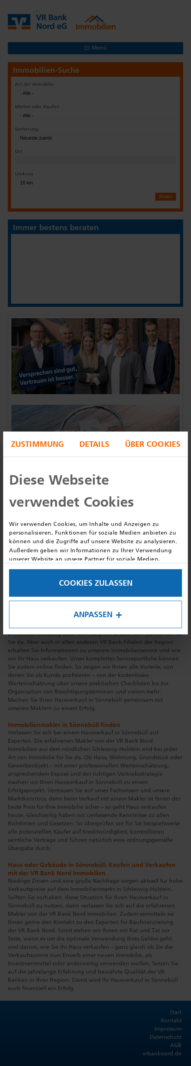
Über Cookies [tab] (152, 444)
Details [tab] (94, 444)
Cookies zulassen (95, 583)
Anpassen (95, 614)
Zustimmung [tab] (37, 444)
